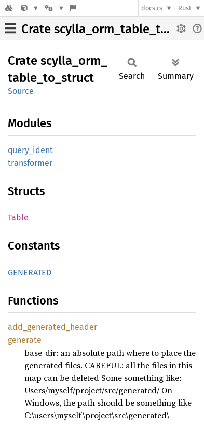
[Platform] (54, 8)
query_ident (30, 150)
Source (21, 91)
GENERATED (29, 273)
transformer (30, 163)
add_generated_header (52, 327)
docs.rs (151, 8)
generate (25, 340)
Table (18, 218)
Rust (185, 8)
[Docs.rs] (9, 8)
